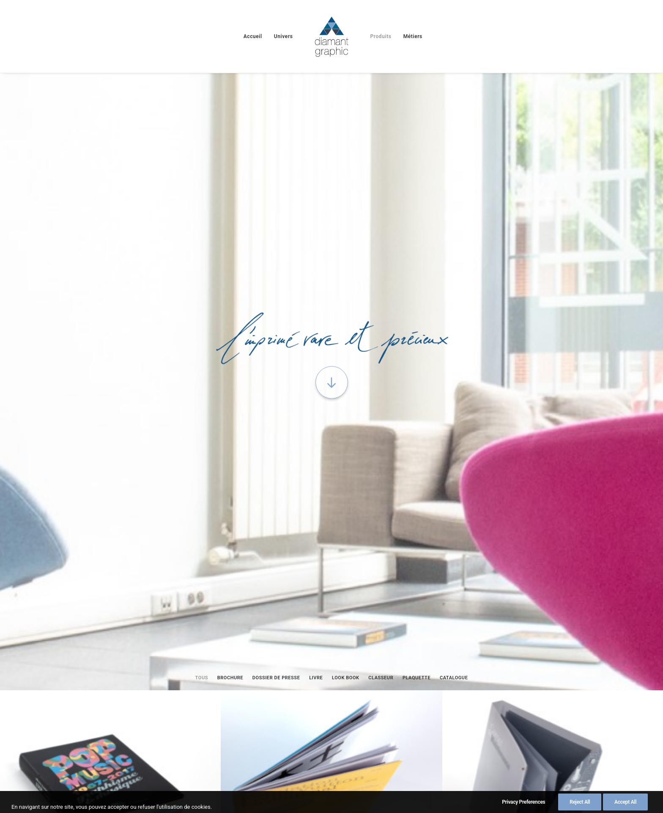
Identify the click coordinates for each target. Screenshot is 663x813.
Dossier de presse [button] (276, 274)
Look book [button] (345, 274)
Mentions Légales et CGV (128, 763)
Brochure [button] (230, 274)
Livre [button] (316, 274)
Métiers (412, 36)
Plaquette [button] (416, 274)
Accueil (253, 36)
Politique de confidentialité (376, 763)
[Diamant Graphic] (331, 36)
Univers (283, 36)
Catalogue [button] (454, 274)
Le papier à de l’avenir (241, 711)
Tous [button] (201, 274)
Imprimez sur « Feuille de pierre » (91, 691)
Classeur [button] (380, 274)
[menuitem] (253, 36)
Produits (380, 36)
